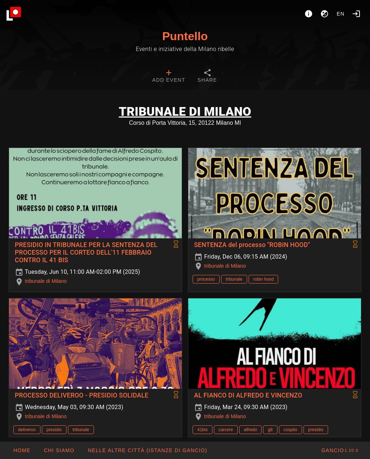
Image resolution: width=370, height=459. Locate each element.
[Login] (356, 14)
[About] (309, 14)
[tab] (168, 77)
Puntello (185, 36)
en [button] (341, 14)
